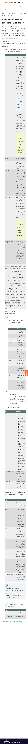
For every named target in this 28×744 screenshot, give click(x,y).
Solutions (7, 5)
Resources (14, 5)
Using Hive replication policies (15, 621)
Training (20, 739)
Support (20, 5)
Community (15, 739)
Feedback (26, 373)
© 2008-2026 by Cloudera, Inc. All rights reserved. (12, 742)
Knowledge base (6, 741)
